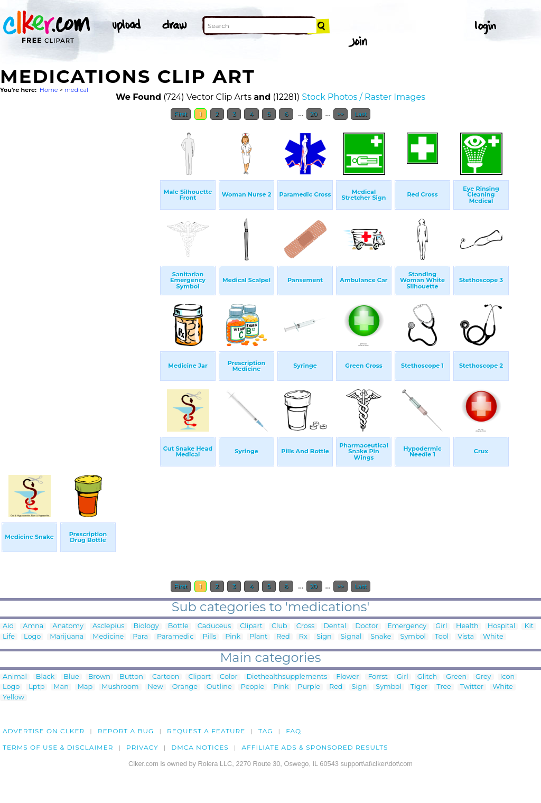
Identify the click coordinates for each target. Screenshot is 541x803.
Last (361, 114)
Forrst (377, 677)
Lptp (36, 687)
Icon (507, 677)
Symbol (413, 636)
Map (85, 687)
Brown (99, 677)
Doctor (366, 626)
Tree (443, 687)
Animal (15, 677)
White (493, 636)
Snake (380, 636)
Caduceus (214, 626)
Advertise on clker (44, 731)
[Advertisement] (79, 284)
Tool (442, 636)
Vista (466, 636)
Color (228, 677)
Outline (219, 687)
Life (9, 636)
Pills (209, 636)
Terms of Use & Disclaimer (58, 747)
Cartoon (166, 677)
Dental (334, 626)
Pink (232, 636)
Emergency (406, 626)
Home (49, 90)
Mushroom (119, 687)
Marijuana (66, 636)
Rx (303, 636)
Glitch (427, 677)
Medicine (108, 636)
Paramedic (175, 636)
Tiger (419, 687)
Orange (185, 687)
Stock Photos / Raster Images (363, 97)
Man (60, 687)
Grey (483, 677)
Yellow (13, 697)
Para (140, 636)
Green (456, 677)
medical (76, 90)
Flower (347, 677)
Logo (32, 636)
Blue (71, 677)
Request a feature (206, 731)
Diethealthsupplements (287, 677)
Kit (529, 626)
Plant (258, 636)
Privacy (142, 747)
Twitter (471, 687)
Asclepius (108, 626)
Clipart (251, 626)
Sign (324, 636)
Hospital (502, 626)
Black (45, 677)
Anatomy (67, 626)
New (155, 687)
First (181, 114)
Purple (308, 687)
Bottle (178, 626)
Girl (441, 626)
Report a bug (126, 731)
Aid (8, 626)
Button (131, 677)
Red (283, 636)
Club (279, 626)
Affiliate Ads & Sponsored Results (314, 747)
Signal (351, 636)
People (253, 687)
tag (265, 731)
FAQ (293, 731)
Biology (146, 626)
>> (340, 114)
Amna (33, 626)
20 (314, 114)
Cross (305, 626)
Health (467, 626)
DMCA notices (200, 747)
